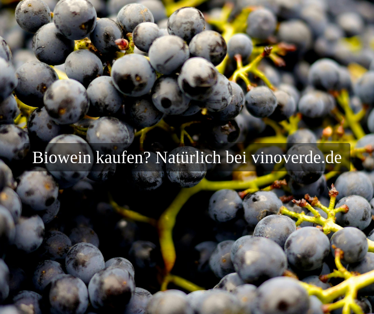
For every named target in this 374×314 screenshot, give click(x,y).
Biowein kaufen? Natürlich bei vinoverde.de (187, 157)
